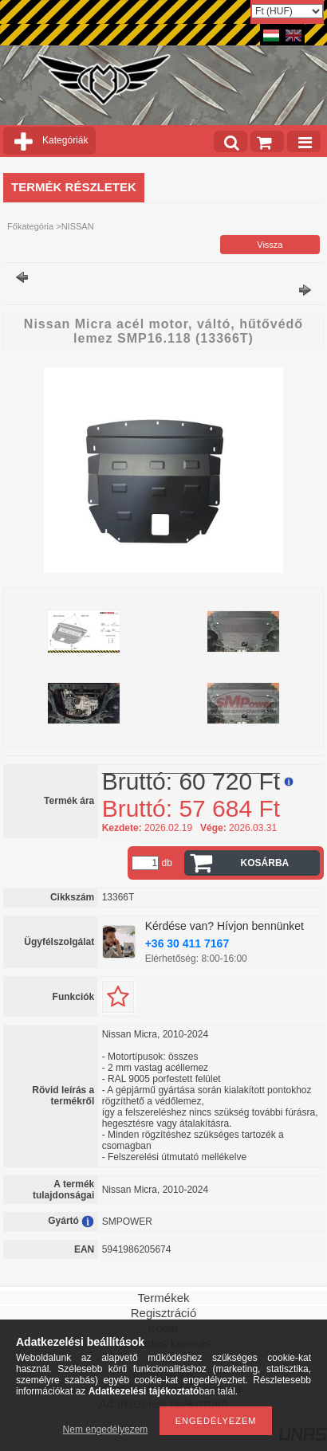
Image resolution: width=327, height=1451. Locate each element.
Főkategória (30, 226)
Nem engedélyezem (105, 1429)
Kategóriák (65, 140)
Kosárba (265, 863)
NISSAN (77, 226)
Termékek (163, 1297)
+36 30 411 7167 (187, 943)
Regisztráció (164, 1313)
